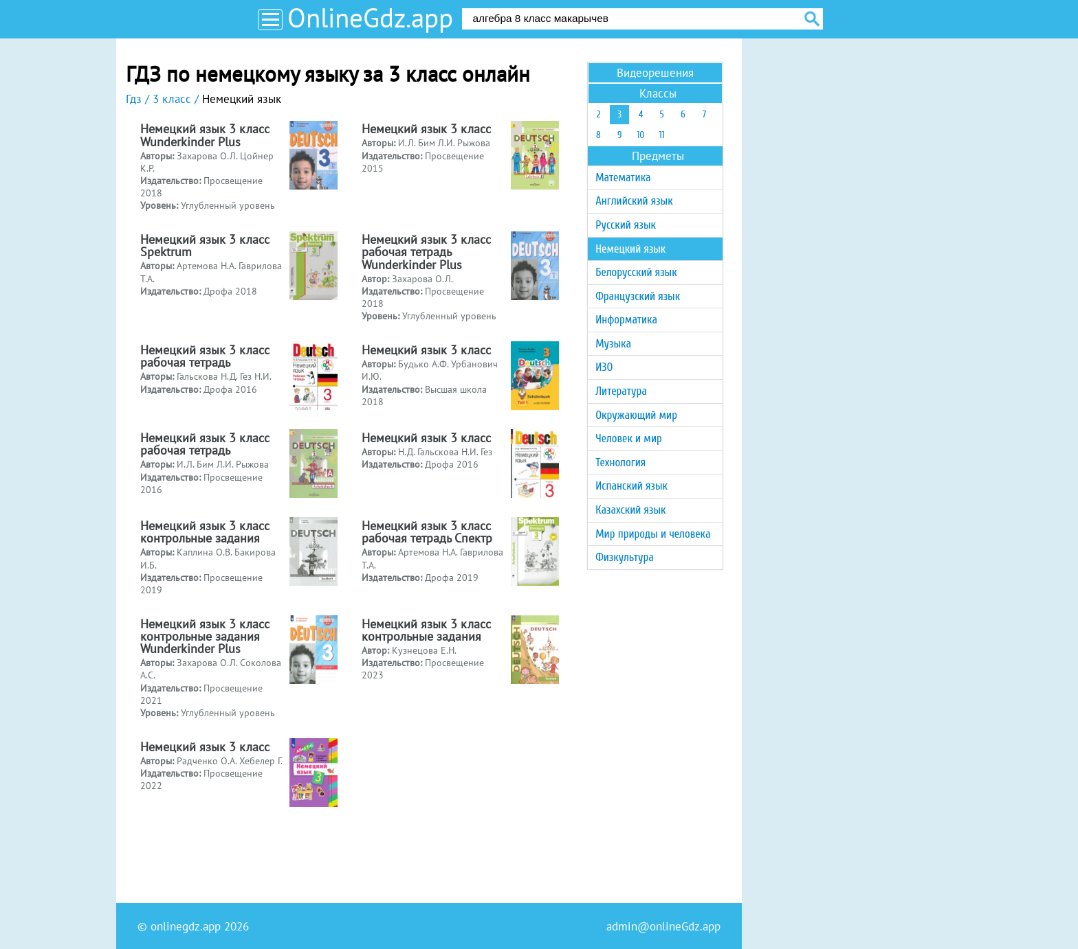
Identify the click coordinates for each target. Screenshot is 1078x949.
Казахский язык (630, 509)
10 (640, 135)
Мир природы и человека (652, 533)
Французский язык (637, 296)
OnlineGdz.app (370, 17)
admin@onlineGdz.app (663, 926)
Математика (622, 177)
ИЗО (604, 367)
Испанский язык (631, 485)
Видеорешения (655, 72)
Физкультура (624, 557)
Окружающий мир (636, 415)
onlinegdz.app (186, 926)
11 (662, 135)
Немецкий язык (630, 248)
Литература (621, 391)
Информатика (626, 319)
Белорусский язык (635, 272)
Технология (620, 462)
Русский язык (625, 224)
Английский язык (633, 200)
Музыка (613, 343)
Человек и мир (628, 438)
